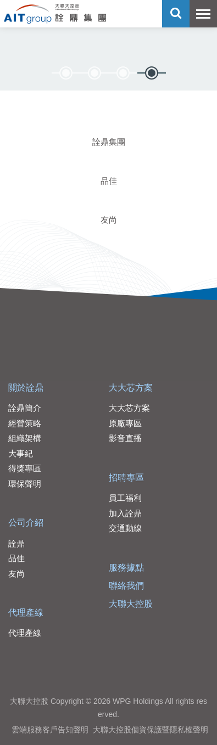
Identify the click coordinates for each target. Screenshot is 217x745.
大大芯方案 (131, 387)
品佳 (16, 558)
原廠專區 (125, 423)
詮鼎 (16, 543)
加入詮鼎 (125, 513)
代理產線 (25, 612)
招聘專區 (126, 477)
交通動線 (125, 528)
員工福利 (125, 498)
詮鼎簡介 (24, 408)
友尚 (16, 573)
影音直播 (125, 438)
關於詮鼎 (25, 387)
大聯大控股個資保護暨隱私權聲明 (150, 729)
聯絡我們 (126, 585)
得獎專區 (24, 468)
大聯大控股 (131, 603)
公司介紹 (25, 522)
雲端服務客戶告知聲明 (50, 729)
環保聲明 (24, 483)
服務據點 (126, 567)
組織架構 (24, 438)
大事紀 (20, 453)
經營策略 (24, 423)
